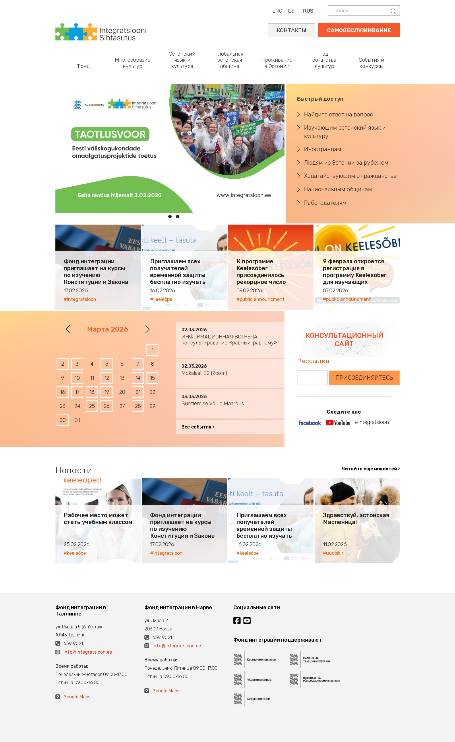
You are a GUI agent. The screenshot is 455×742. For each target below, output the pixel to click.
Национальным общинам (338, 189)
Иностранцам (322, 149)
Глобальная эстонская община (229, 60)
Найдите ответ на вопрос (338, 114)
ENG (277, 11)
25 (92, 406)
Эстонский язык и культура (182, 60)
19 (106, 392)
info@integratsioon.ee (87, 652)
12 (106, 378)
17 (77, 392)
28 (138, 406)
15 (152, 378)
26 (107, 406)
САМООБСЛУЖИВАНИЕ (359, 30)
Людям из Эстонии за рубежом (346, 162)
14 (137, 378)
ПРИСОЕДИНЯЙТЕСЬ (364, 377)
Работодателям (325, 202)
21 (137, 392)
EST (292, 11)
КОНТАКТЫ (291, 30)
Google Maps (76, 697)
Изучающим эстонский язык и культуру (345, 131)
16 (62, 392)
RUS (308, 11)
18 (91, 392)
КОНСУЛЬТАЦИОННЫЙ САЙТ (344, 340)
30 (63, 420)
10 (77, 378)
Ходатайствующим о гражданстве (350, 175)
